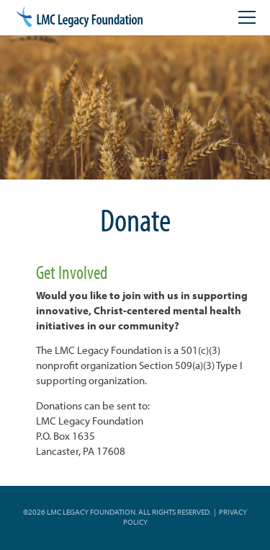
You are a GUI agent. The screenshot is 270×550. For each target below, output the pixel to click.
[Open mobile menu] (247, 17)
